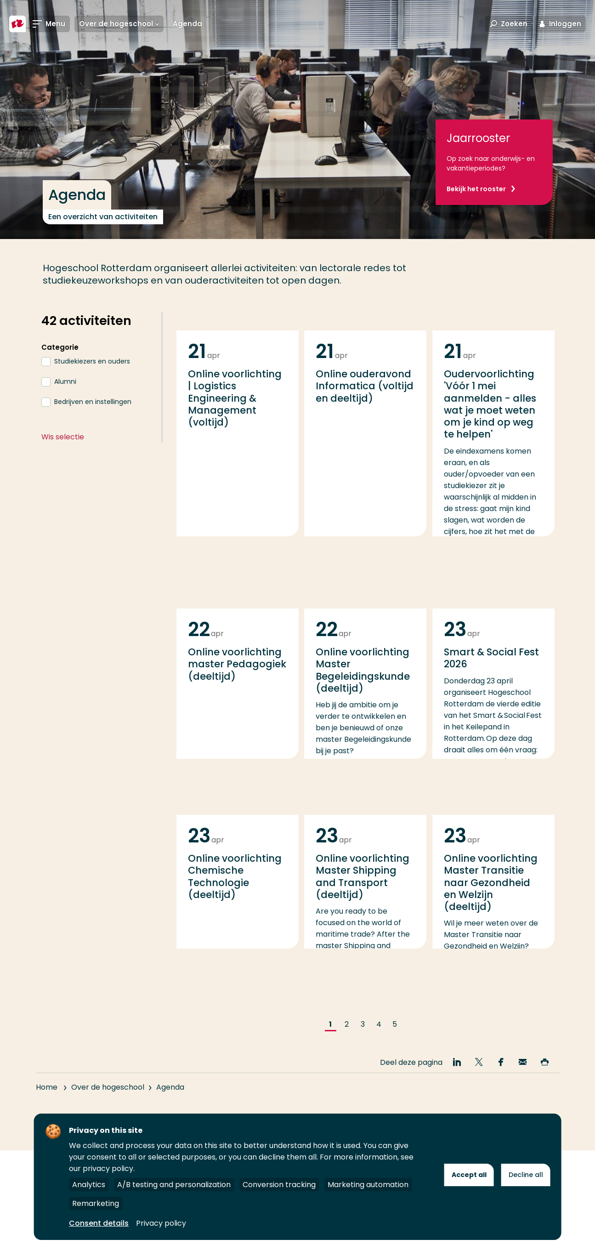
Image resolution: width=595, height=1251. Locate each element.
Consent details (99, 1223)
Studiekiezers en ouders (92, 361)
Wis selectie (62, 437)
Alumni (65, 381)
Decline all (526, 1174)
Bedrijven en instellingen (92, 401)
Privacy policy (161, 1223)
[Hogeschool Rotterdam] (17, 24)
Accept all (469, 1174)
